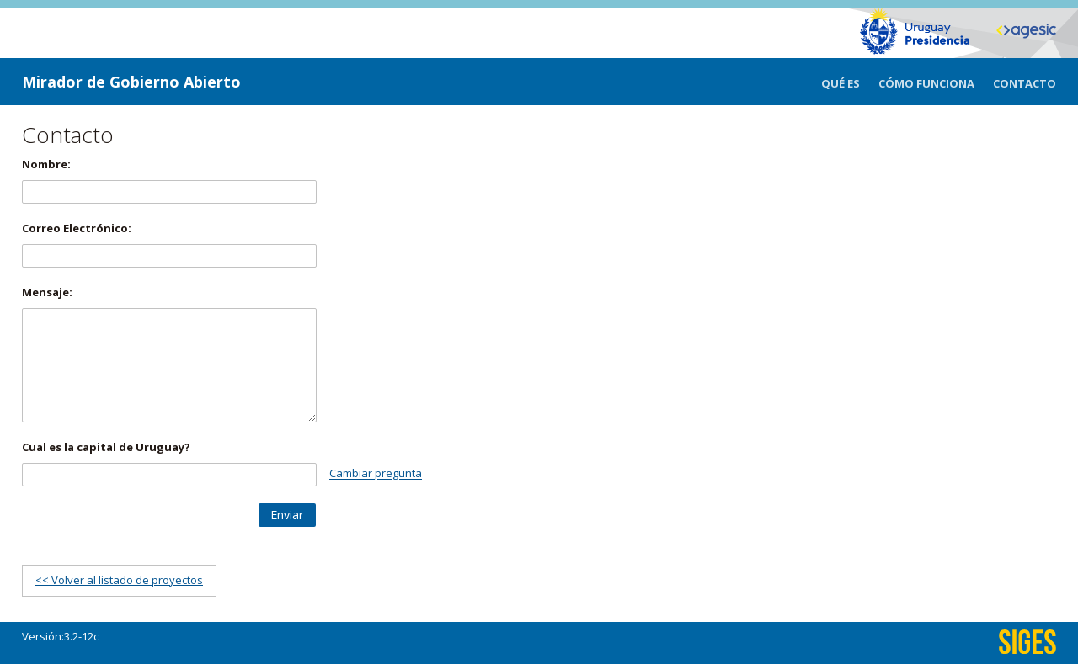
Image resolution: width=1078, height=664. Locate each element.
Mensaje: (47, 292)
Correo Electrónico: (76, 228)
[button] (287, 515)
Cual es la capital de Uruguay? (106, 446)
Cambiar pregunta (375, 473)
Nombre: (46, 164)
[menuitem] (849, 81)
